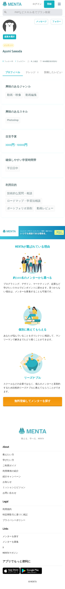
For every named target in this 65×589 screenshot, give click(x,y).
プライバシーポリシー (14, 520)
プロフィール (12, 72)
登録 (49, 4)
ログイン (37, 4)
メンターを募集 (11, 542)
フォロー (56, 21)
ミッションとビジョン (14, 487)
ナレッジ (32, 72)
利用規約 (7, 509)
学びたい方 (8, 460)
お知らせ (7, 482)
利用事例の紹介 (11, 471)
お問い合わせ (9, 493)
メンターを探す (11, 536)
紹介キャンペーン (12, 476)
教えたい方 (8, 454)
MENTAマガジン (10, 553)
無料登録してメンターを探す (32, 401)
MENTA (33, 581)
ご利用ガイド (9, 465)
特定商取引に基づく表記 (15, 514)
